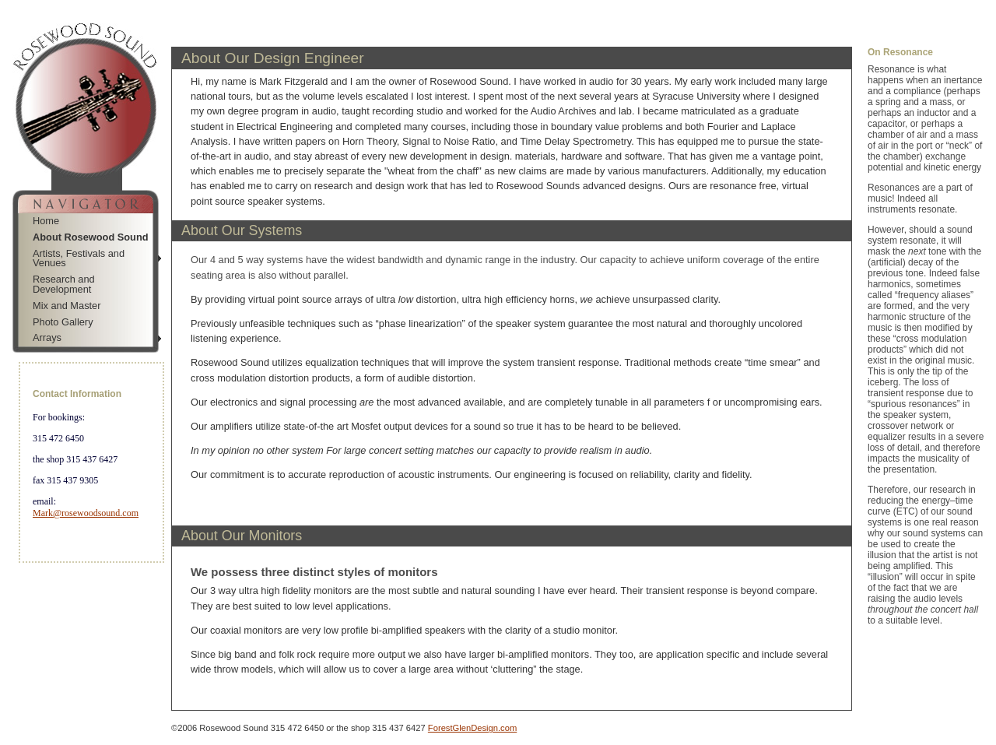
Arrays (47, 337)
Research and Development (64, 284)
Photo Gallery (63, 322)
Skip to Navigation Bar (52, 6)
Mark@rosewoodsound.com (86, 513)
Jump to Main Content (88, 580)
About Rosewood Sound (91, 237)
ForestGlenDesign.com (472, 728)
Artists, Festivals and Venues (78, 258)
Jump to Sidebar (152, 6)
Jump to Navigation (82, 569)
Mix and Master (66, 305)
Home (46, 221)
